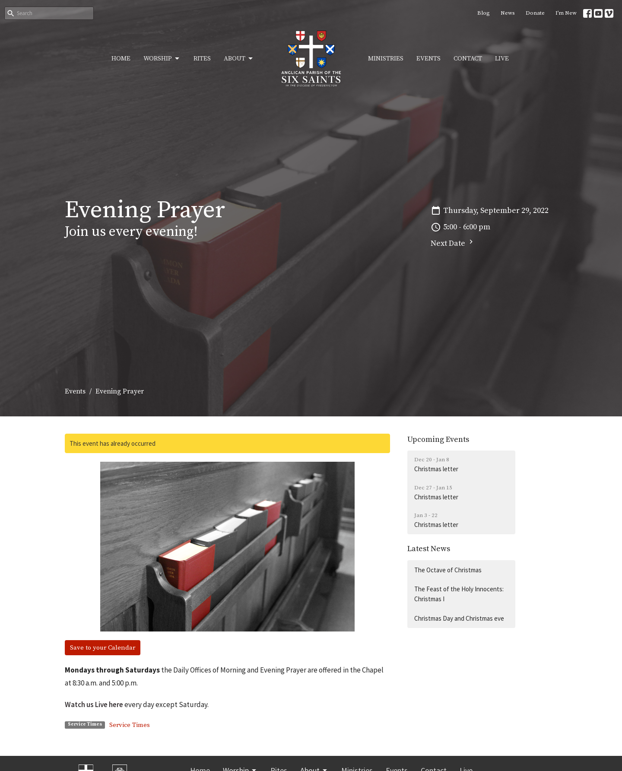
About (239, 58)
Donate (535, 13)
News (508, 13)
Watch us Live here (94, 704)
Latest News (428, 549)
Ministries (385, 58)
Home (120, 58)
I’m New (566, 13)
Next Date (453, 243)
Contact (468, 58)
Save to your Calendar (102, 648)
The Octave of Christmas (448, 570)
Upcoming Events (438, 439)
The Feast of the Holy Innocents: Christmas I (459, 594)
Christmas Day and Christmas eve (459, 618)
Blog (483, 13)
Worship (162, 58)
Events (428, 58)
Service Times (129, 725)
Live (502, 58)
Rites (202, 58)
